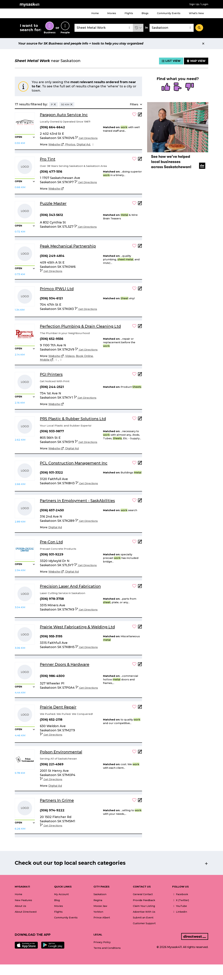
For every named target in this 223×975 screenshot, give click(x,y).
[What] (104, 28)
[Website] (56, 144)
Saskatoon (100, 894)
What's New (196, 13)
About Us (20, 906)
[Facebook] (93, 144)
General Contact (143, 894)
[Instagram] (56, 360)
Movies (111, 13)
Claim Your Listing (144, 906)
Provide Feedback (144, 900)
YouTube (179, 906)
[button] (138, 28)
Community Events (168, 13)
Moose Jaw (100, 906)
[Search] (199, 27)
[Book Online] (84, 356)
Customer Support (144, 923)
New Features (23, 900)
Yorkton (98, 911)
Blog (57, 900)
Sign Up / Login (198, 4)
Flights (129, 13)
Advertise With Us (144, 911)
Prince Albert (102, 917)
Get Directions (86, 138)
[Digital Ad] (83, 144)
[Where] (172, 28)
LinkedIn (179, 911)
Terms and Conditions (107, 948)
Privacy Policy (102, 942)
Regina (98, 900)
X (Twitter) (180, 900)
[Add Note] (140, 115)
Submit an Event (143, 917)
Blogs (145, 13)
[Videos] (70, 356)
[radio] (166, 87)
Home (95, 13)
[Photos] (70, 144)
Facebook (180, 894)
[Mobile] (46, 360)
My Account (61, 894)
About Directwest (26, 911)
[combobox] (104, 28)
